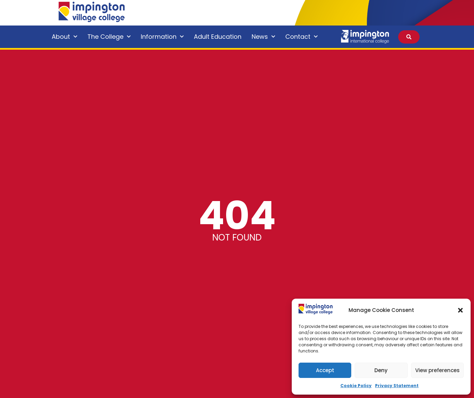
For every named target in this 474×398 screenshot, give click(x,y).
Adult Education (217, 36)
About (64, 37)
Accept (325, 370)
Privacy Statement (397, 385)
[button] (460, 310)
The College (109, 37)
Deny (381, 370)
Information (162, 37)
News (263, 37)
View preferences (437, 370)
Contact (301, 37)
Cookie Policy (356, 385)
